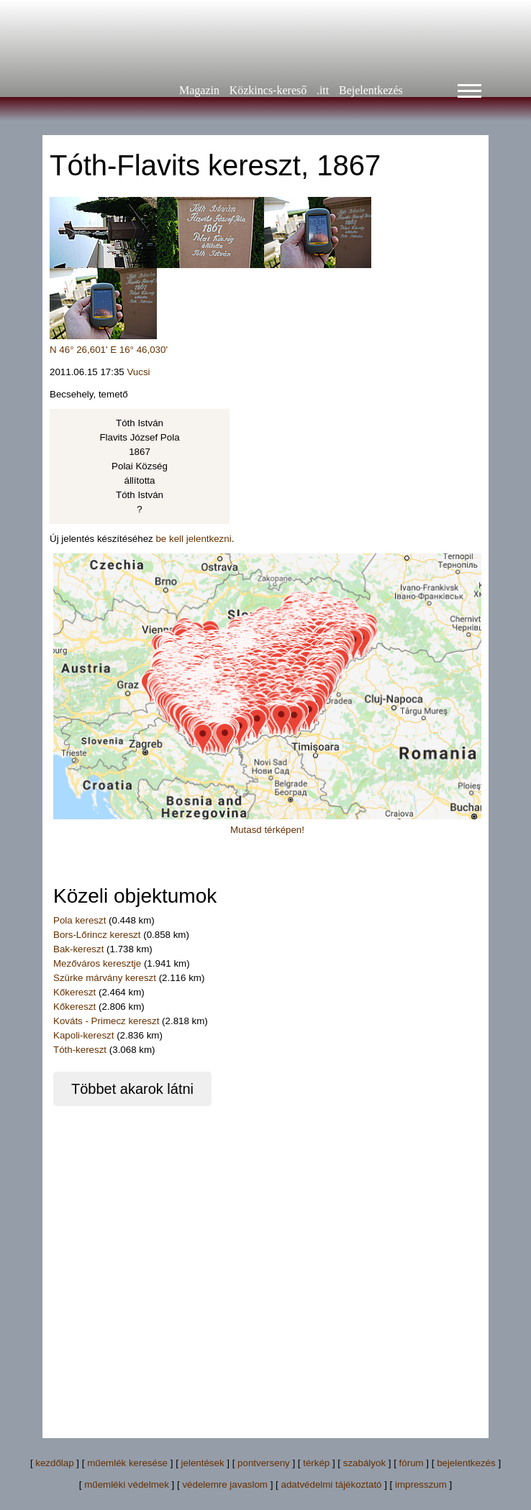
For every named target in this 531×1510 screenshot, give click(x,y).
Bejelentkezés (371, 90)
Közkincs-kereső (268, 90)
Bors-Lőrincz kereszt (96, 934)
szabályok (364, 1463)
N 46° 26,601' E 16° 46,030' (109, 349)
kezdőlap (54, 1463)
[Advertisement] (156, 1262)
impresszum (421, 1484)
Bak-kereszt (78, 949)
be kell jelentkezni (193, 538)
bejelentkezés (466, 1463)
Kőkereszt (74, 992)
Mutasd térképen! (267, 829)
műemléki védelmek (126, 1484)
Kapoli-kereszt (83, 1035)
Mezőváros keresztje (97, 963)
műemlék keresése (127, 1463)
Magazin (199, 90)
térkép (316, 1463)
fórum (411, 1463)
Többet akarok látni (132, 1089)
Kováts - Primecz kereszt (106, 1021)
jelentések (202, 1463)
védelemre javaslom (225, 1484)
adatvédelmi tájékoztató (331, 1484)
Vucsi (138, 372)
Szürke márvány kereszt (104, 977)
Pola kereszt (79, 920)
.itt (323, 90)
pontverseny (263, 1463)
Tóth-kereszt (79, 1049)
